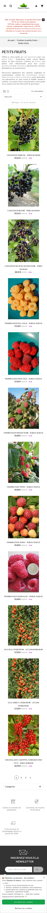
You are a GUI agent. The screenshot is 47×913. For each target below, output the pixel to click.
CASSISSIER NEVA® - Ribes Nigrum (23, 211)
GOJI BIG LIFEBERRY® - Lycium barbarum (23, 649)
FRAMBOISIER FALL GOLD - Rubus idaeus (23, 323)
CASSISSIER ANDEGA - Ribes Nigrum (23, 155)
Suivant (30, 778)
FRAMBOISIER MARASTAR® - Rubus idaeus (23, 433)
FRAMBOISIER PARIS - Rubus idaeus (23, 487)
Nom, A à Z (23, 96)
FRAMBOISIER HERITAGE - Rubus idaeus (23, 379)
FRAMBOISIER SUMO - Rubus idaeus (23, 542)
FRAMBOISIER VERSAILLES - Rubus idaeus (23, 596)
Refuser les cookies (23, 908)
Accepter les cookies (23, 902)
